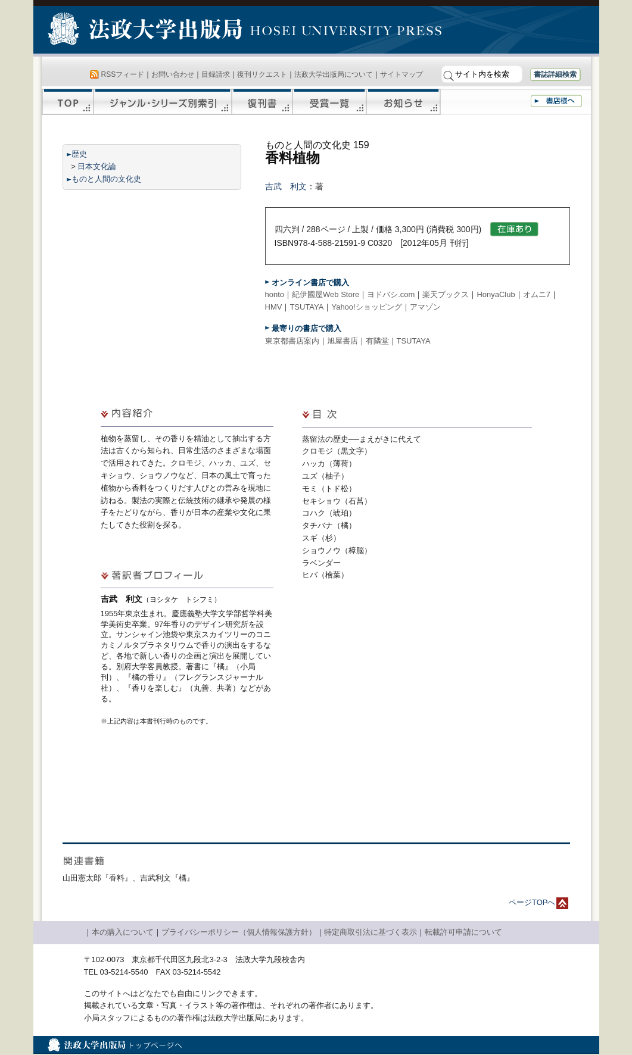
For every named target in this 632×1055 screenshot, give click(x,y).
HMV (273, 306)
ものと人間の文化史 (106, 178)
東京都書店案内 (292, 340)
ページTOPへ (532, 902)
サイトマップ (401, 74)
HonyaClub (496, 294)
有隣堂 (377, 340)
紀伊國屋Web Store (325, 294)
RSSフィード (123, 74)
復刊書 (262, 102)
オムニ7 (536, 294)
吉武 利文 (286, 186)
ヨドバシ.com (391, 294)
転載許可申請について (463, 932)
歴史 (79, 153)
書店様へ (556, 101)
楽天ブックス (445, 294)
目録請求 (215, 74)
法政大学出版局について (333, 74)
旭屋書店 (342, 340)
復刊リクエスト (262, 74)
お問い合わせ (172, 74)
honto (275, 294)
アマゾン (425, 306)
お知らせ (403, 102)
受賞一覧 (329, 102)
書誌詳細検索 (555, 74)
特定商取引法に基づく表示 (370, 932)
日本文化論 (96, 166)
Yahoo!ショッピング (366, 306)
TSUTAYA (306, 306)
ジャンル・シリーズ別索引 (163, 102)
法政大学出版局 (146, 31)
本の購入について (123, 932)
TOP (68, 102)
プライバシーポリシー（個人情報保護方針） (238, 932)
